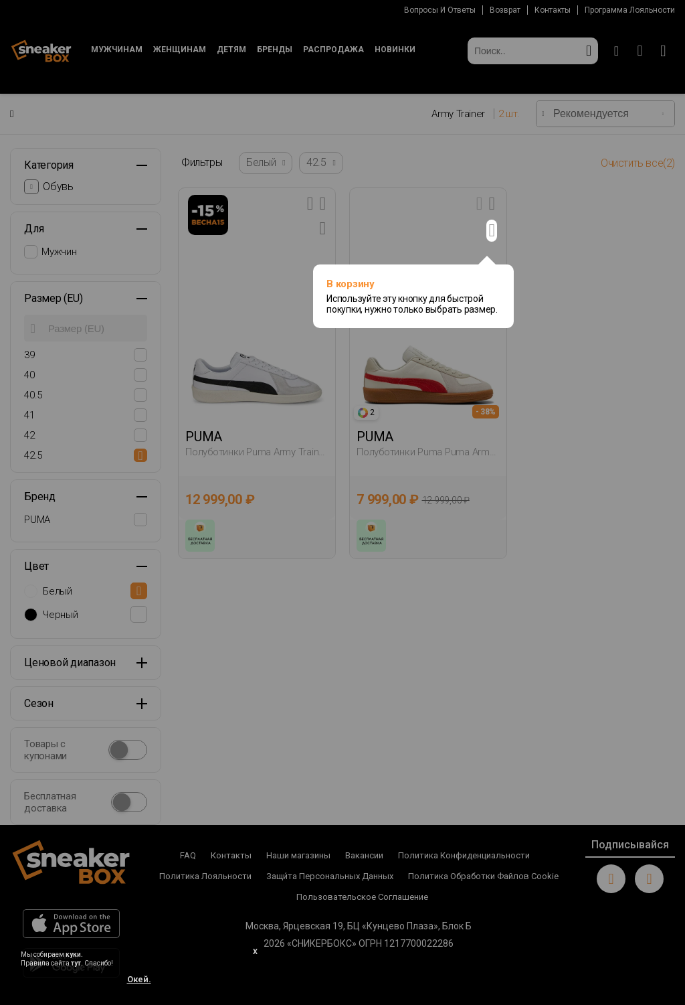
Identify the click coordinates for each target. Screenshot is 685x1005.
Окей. (139, 979)
